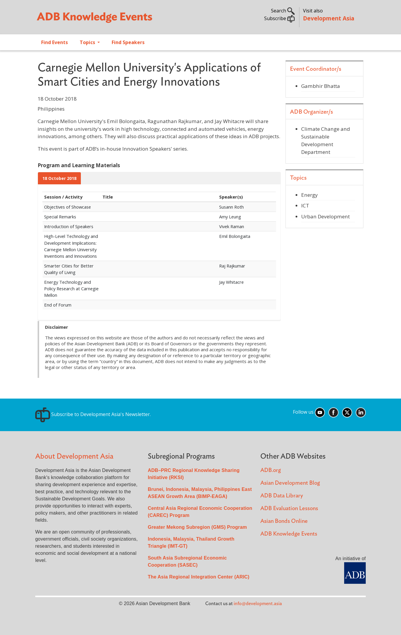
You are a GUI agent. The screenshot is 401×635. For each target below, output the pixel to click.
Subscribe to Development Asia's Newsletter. (93, 414)
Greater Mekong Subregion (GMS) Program (197, 527)
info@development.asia (258, 603)
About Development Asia (74, 456)
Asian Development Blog (290, 483)
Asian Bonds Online (284, 521)
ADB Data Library (281, 496)
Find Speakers (128, 42)
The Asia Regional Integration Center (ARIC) (198, 576)
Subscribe (279, 18)
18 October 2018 (59, 178)
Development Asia (328, 18)
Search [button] (283, 10)
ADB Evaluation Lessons (289, 508)
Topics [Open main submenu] (88, 42)
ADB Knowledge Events (288, 534)
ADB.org (270, 470)
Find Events (54, 42)
